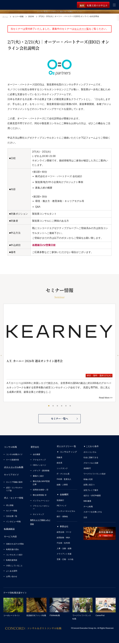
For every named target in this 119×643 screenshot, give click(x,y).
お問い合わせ (11, 574)
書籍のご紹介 (38, 477)
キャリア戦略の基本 (14, 482)
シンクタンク (62, 470)
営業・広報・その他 (65, 561)
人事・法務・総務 (64, 551)
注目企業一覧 (11, 515)
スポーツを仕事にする (93, 514)
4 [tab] (62, 406)
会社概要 (36, 455)
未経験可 (87, 470)
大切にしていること (14, 563)
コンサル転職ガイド (14, 455)
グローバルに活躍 (91, 465)
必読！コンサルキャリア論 (14, 489)
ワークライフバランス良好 (95, 476)
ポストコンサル (90, 454)
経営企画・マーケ (64, 534)
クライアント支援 (64, 556)
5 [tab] (66, 406)
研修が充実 (88, 481)
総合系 (59, 465)
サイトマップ (38, 515)
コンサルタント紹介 (14, 553)
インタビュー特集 (13, 520)
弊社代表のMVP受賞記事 (41, 484)
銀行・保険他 (62, 519)
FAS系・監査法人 (64, 481)
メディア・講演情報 (41, 472)
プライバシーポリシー (41, 508)
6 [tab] (70, 406)
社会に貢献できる (91, 460)
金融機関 (64, 496)
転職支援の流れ (12, 547)
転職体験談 (8, 527)
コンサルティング (68, 454)
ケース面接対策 (12, 461)
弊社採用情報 (39, 496)
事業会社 (64, 528)
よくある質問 (11, 569)
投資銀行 (60, 502)
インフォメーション (41, 502)
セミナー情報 (11, 510)
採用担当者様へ (40, 491)
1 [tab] (49, 406)
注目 (85, 519)
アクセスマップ (39, 461)
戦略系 (59, 460)
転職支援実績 (11, 558)
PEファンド (62, 508)
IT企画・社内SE (63, 545)
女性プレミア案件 (91, 492)
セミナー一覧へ (59, 420)
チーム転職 (88, 509)
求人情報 (9, 504)
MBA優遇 (87, 503)
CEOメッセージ (39, 466)
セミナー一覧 (81, 29)
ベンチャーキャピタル (66, 513)
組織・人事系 (62, 487)
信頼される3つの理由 (15, 542)
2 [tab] (53, 406)
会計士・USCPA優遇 (92, 498)
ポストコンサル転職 (13, 468)
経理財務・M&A (63, 540)
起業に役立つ (89, 487)
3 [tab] (57, 406)
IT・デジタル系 (63, 476)
